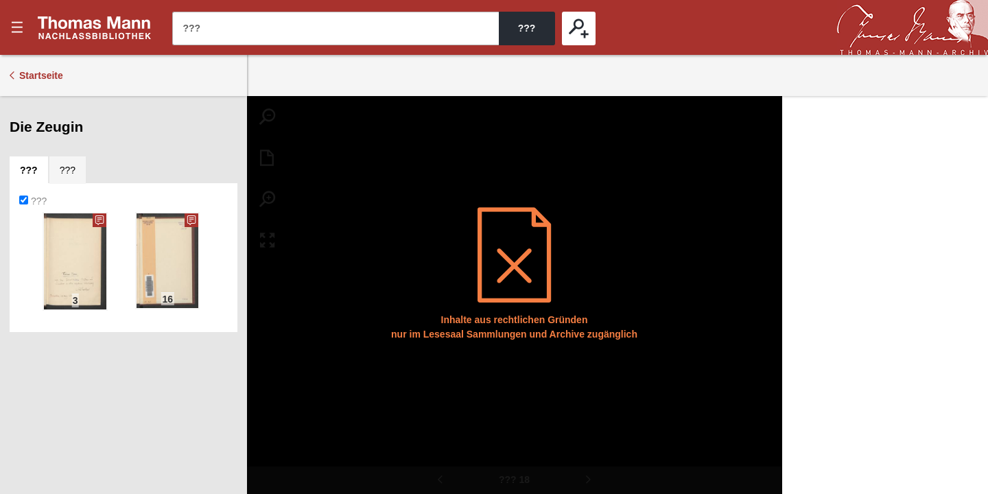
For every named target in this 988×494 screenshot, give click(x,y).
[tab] (29, 170)
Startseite (41, 75)
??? (94, 27)
